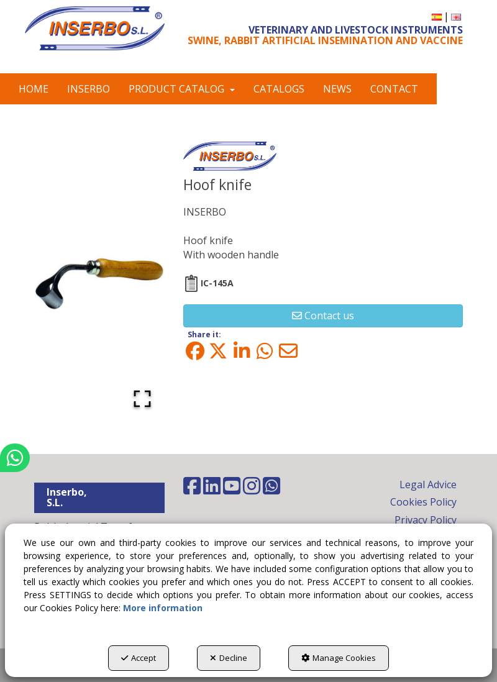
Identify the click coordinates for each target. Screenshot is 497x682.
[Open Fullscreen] (142, 398)
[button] (95, 28)
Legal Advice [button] (428, 484)
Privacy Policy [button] (425, 520)
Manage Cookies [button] (338, 657)
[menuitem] (437, 16)
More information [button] (163, 608)
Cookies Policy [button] (423, 502)
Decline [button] (228, 657)
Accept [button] (138, 657)
